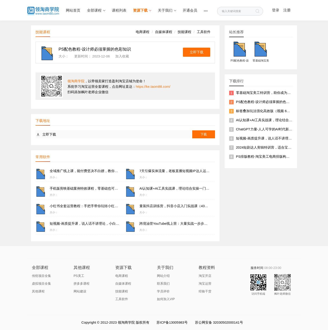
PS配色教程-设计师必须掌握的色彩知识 (266, 102)
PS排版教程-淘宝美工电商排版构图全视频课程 (271, 156)
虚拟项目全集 (41, 283)
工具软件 (203, 32)
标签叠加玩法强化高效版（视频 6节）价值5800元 (273, 111)
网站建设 (80, 291)
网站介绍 (163, 276)
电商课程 (142, 32)
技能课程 (184, 32)
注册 (287, 10)
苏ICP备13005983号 (172, 322)
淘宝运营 (205, 283)
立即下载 (196, 52)
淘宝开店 (205, 276)
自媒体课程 (163, 32)
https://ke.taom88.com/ (153, 86)
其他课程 (38, 291)
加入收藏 (122, 56)
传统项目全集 (41, 276)
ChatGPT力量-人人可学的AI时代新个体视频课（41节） (278, 129)
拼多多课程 (82, 283)
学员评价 (163, 291)
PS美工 (79, 276)
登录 (275, 10)
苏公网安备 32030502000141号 (219, 322)
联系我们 (163, 283)
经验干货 (205, 291)
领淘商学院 (76, 81)
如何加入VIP (166, 299)
